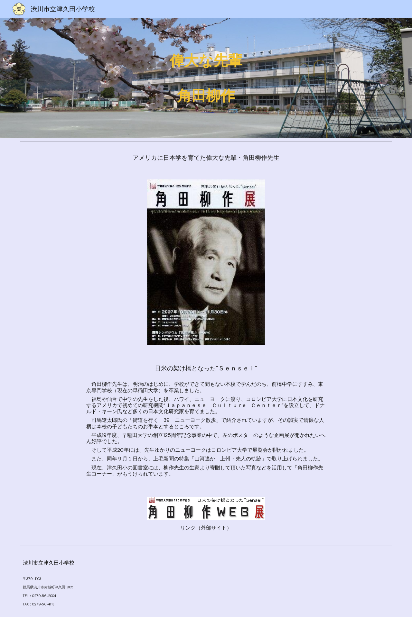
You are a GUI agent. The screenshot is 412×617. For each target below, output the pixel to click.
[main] (206, 78)
